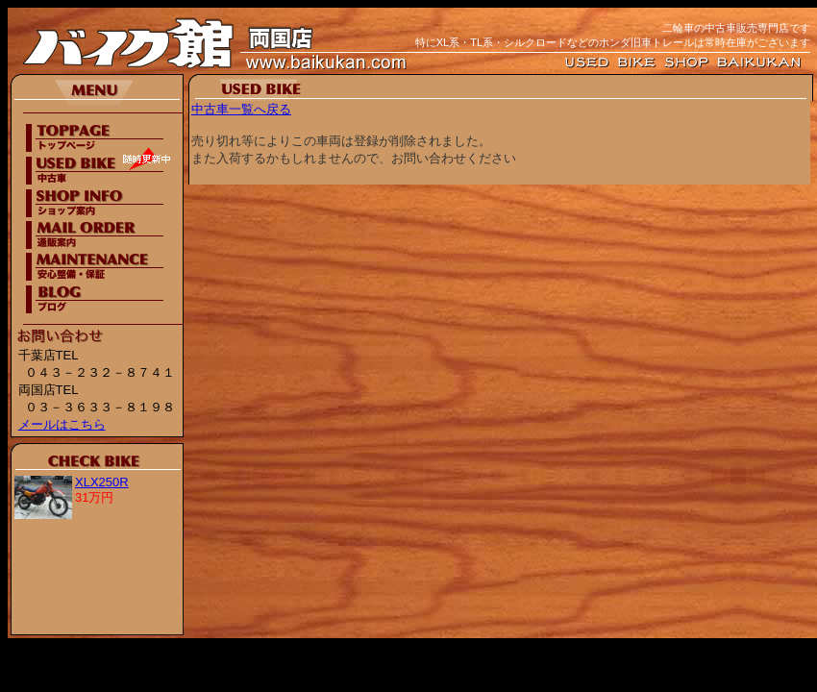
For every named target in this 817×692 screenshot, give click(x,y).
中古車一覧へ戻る (241, 109)
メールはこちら (62, 424)
